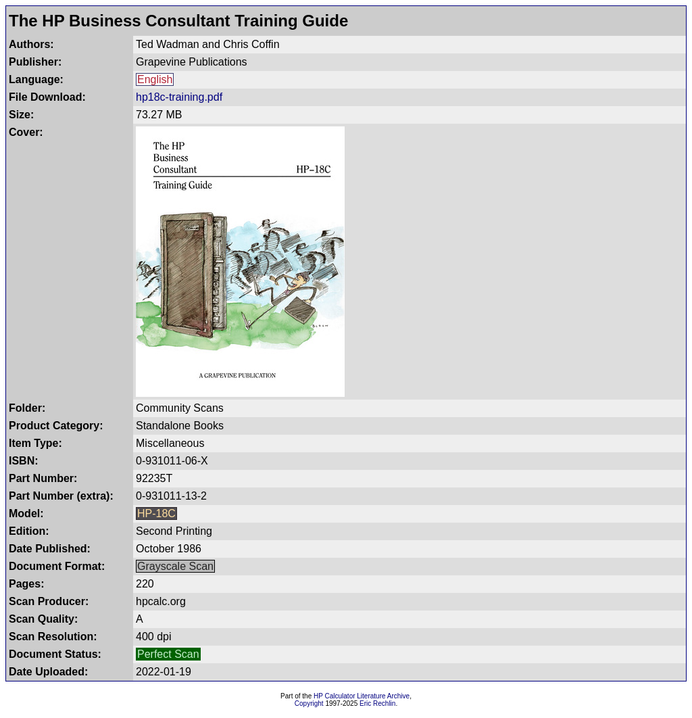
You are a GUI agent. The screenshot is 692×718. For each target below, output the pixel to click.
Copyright (309, 703)
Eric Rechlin (377, 703)
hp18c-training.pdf (179, 97)
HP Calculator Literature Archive (362, 696)
